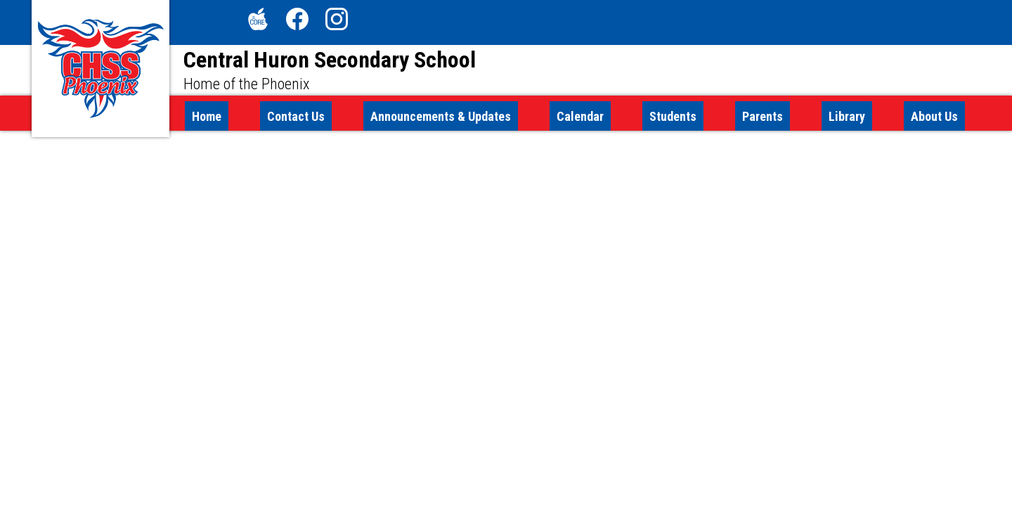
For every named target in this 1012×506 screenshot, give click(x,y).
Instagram (336, 22)
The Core (255, 22)
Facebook (297, 22)
